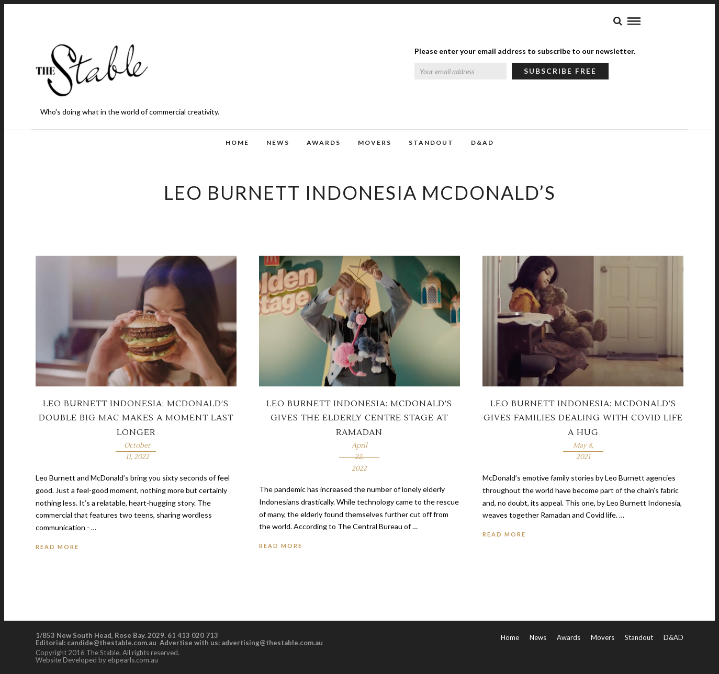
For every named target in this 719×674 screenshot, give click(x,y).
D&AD (482, 142)
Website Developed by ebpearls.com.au (97, 660)
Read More (57, 546)
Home (237, 142)
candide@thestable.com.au (112, 642)
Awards (324, 142)
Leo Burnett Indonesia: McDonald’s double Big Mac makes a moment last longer (136, 417)
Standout (431, 142)
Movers (374, 142)
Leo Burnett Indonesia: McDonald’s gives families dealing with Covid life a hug (583, 417)
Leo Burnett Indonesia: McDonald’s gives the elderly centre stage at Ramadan (359, 417)
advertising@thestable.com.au (272, 642)
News (277, 142)
